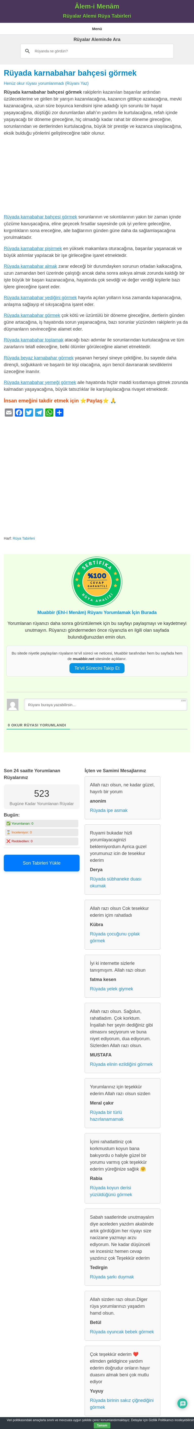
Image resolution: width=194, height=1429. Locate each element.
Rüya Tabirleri (24, 538)
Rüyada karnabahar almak (30, 266)
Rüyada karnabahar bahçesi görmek (70, 73)
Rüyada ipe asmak (109, 810)
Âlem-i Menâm (97, 6)
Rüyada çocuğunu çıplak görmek (115, 937)
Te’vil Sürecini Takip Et (97, 668)
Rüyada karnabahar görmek (32, 315)
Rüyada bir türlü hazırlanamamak (107, 1116)
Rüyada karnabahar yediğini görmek (40, 297)
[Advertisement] (97, 176)
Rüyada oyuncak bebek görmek (122, 1331)
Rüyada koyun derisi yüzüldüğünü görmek (111, 1191)
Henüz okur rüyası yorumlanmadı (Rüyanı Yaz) (46, 83)
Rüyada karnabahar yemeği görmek (40, 382)
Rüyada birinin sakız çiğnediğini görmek (122, 1404)
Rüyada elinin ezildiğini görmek (121, 1064)
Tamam (102, 1425)
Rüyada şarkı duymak (112, 1276)
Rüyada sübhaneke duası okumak (115, 882)
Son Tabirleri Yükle (41, 863)
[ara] (96, 51)
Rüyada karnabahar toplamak (33, 339)
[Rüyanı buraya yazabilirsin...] (105, 705)
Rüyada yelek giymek (111, 988)
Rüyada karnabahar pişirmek (33, 248)
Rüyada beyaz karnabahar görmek (39, 357)
